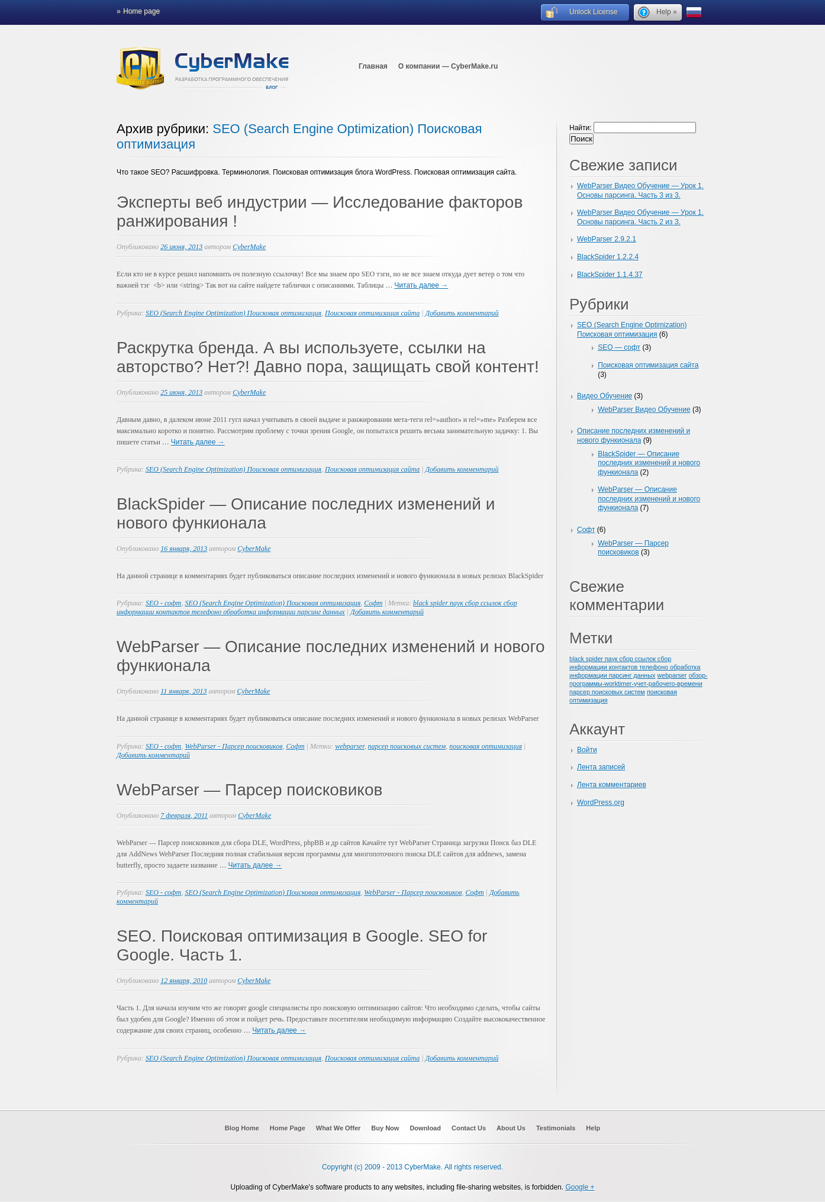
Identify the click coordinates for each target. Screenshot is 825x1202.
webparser (349, 746)
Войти (587, 750)
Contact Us (469, 1128)
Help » (666, 12)
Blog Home (242, 1128)
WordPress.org (600, 802)
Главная (373, 66)
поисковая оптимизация (485, 746)
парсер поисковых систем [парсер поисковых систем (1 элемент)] (607, 691)
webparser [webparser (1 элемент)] (672, 675)
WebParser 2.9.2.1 (606, 239)
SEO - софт (163, 603)
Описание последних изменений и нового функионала (633, 435)
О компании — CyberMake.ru (448, 66)
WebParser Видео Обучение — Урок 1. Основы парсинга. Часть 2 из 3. (640, 217)
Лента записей (601, 767)
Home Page (287, 1128)
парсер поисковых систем (407, 746)
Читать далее (421, 285)
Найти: (580, 128)
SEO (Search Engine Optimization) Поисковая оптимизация (233, 313)
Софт (373, 603)
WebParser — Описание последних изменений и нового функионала (649, 498)
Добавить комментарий (462, 313)
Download (425, 1128)
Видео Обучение (604, 396)
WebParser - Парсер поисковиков (233, 746)
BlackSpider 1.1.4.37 (610, 274)
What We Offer (338, 1128)
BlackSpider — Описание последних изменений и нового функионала (649, 463)
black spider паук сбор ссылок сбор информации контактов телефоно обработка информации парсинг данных (317, 607)
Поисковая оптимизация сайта (372, 313)
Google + (579, 1187)
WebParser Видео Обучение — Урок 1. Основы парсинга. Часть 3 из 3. (640, 190)
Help (593, 1128)
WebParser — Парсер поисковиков (249, 790)
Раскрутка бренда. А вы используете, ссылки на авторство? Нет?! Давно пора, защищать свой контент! (328, 357)
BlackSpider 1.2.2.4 (608, 257)
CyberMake (249, 247)
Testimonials (555, 1128)
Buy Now (385, 1128)
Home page (141, 11)
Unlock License (593, 12)
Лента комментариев (611, 785)
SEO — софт (619, 347)
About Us (511, 1128)
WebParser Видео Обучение (644, 409)
